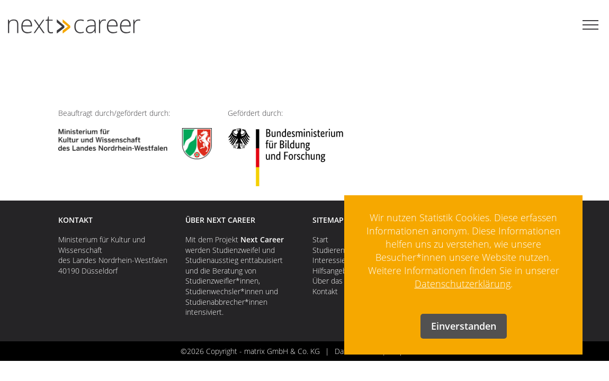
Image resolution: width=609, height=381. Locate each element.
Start (320, 239)
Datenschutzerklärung (463, 283)
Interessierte (333, 260)
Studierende (332, 250)
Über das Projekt (340, 281)
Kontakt (325, 291)
